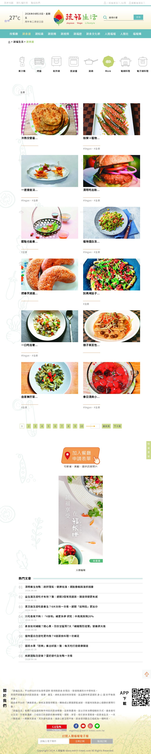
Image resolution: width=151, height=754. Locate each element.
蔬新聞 (52, 34)
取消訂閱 (104, 741)
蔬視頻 (65, 34)
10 (81, 426)
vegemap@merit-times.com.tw (87, 730)
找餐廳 (14, 34)
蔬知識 (39, 34)
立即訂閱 (87, 741)
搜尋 (138, 17)
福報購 (137, 34)
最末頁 (106, 426)
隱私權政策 (22, 2)
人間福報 (110, 34)
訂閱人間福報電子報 (75, 736)
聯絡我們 (35, 2)
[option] (20, 66)
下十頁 (117, 426)
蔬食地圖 (8, 2)
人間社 (124, 34)
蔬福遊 (78, 34)
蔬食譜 (26, 34)
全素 (22, 92)
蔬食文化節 (93, 34)
